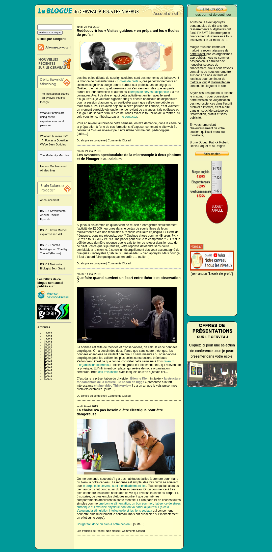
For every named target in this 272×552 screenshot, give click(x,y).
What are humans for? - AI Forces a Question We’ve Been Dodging (54, 140)
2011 (49, 375)
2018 (49, 354)
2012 (49, 372)
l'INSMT (202, 33)
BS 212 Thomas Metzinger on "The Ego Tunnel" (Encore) (54, 249)
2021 (49, 345)
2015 (49, 363)
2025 (49, 333)
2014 (49, 366)
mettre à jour (198, 82)
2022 (49, 342)
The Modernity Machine (54, 155)
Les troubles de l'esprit (90, 530)
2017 (49, 357)
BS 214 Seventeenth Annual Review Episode (53, 215)
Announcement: (50, 200)
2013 (49, 369)
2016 (49, 360)
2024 (49, 336)
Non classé (113, 530)
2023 (49, 339)
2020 (49, 348)
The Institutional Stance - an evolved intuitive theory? (54, 98)
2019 (49, 351)
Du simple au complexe (91, 140)
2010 (49, 378)
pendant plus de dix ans (206, 26)
